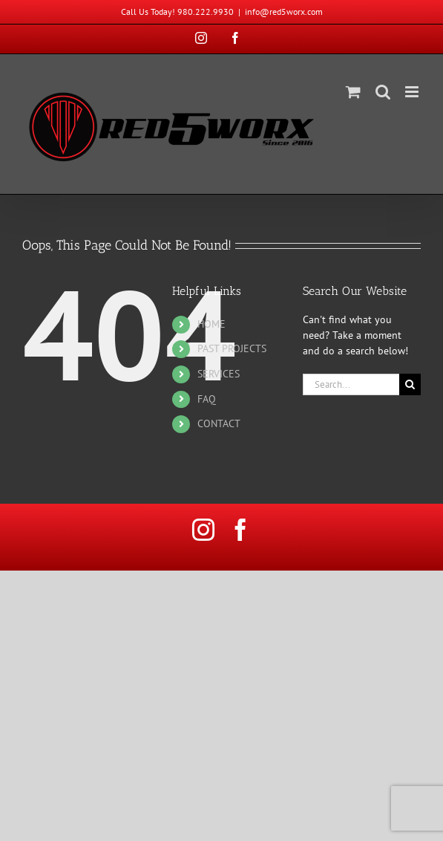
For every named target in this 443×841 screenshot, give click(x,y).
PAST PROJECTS (231, 348)
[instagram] (203, 530)
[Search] (410, 384)
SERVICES (218, 373)
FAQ (206, 399)
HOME (211, 324)
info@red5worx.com (284, 11)
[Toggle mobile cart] (353, 92)
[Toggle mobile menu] (413, 92)
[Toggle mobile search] (382, 92)
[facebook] (240, 530)
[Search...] (351, 384)
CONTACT (218, 423)
